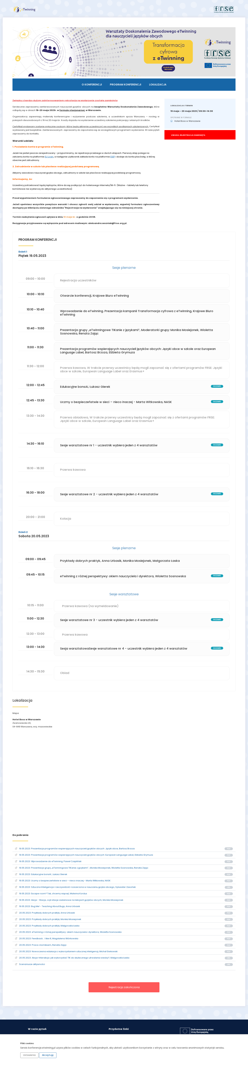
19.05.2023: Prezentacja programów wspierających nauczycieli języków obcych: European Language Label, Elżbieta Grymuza (85, 854)
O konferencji (92, 85)
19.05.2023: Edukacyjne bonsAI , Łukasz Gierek (42, 874)
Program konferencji (125, 85)
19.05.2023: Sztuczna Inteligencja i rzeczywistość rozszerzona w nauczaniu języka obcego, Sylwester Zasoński (76, 886)
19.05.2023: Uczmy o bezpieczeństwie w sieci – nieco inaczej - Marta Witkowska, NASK (63, 880)
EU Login (50, 157)
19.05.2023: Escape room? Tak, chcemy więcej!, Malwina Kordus (52, 893)
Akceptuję (47, 1055)
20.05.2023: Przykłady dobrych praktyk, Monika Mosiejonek (49, 919)
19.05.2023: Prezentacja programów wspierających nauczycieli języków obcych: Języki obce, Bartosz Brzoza (75, 848)
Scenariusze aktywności (31, 964)
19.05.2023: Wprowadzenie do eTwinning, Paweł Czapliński (49, 861)
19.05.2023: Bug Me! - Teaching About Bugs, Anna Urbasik (48, 906)
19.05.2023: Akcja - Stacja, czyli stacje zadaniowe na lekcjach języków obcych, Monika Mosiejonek (70, 899)
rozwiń (216, 386)
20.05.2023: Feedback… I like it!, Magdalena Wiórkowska (47, 938)
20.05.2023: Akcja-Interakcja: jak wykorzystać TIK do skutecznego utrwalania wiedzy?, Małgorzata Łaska (73, 957)
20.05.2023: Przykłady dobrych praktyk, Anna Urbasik (46, 912)
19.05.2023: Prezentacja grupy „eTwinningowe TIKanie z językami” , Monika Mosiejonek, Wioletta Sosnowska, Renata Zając (82, 867)
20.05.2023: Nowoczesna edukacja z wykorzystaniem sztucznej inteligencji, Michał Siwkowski (67, 951)
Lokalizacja (157, 85)
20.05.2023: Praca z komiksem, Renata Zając (41, 944)
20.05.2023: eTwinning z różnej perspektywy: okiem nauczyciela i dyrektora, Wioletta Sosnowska (69, 931)
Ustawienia (29, 1055)
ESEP (113, 157)
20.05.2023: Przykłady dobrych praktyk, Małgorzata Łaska (48, 925)
